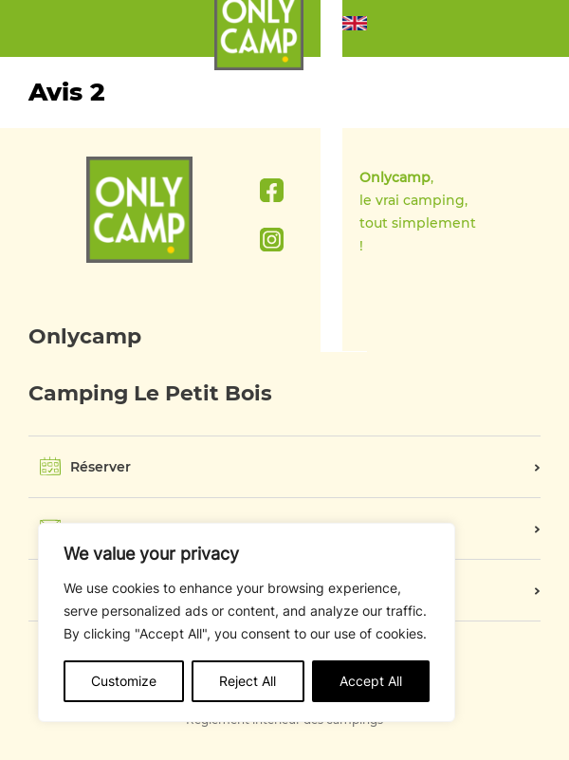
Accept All (371, 681)
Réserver (100, 466)
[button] (354, 28)
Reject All (247, 681)
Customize (123, 681)
